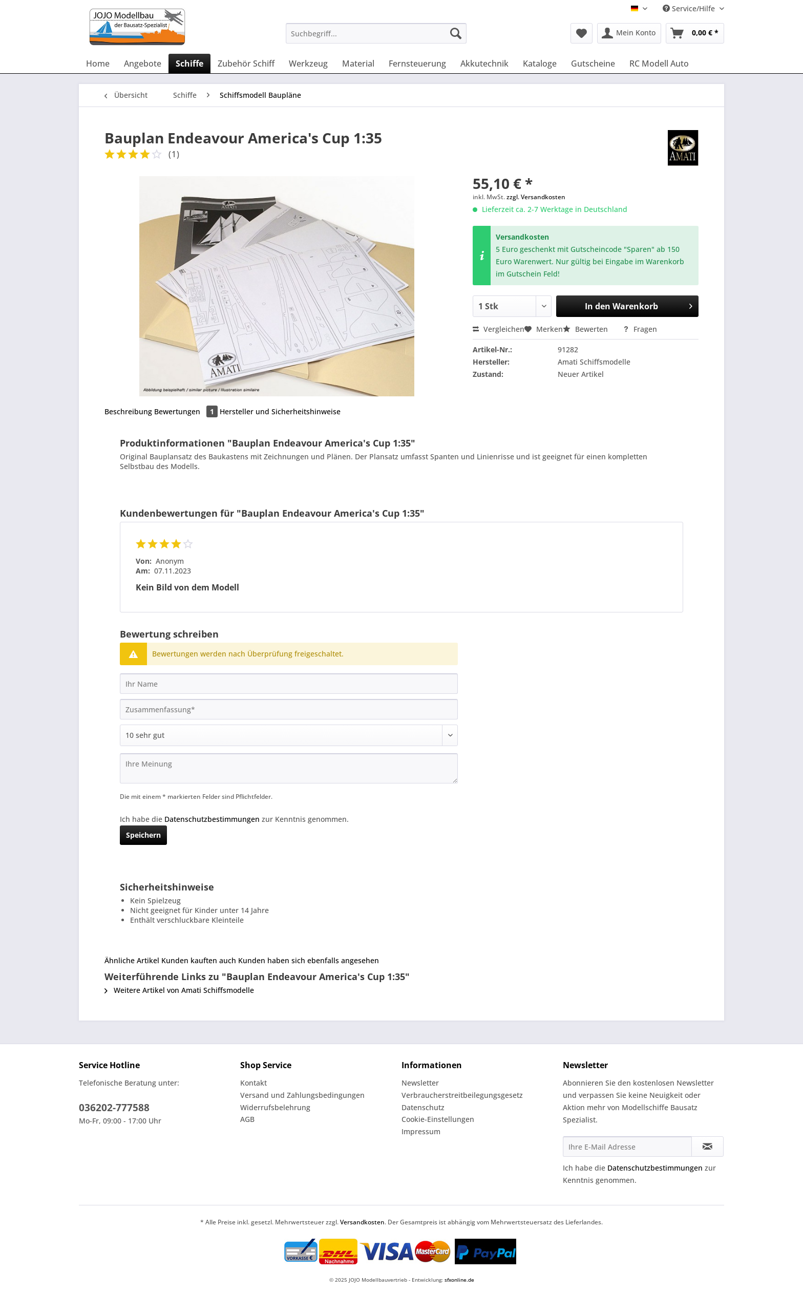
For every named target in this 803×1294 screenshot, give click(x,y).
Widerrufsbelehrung (275, 1107)
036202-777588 (114, 1107)
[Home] (98, 63)
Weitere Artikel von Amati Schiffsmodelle (179, 990)
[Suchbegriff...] (376, 33)
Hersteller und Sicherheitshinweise (280, 411)
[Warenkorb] (695, 33)
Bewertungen (187, 411)
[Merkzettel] (581, 33)
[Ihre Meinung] (289, 768)
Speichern (143, 835)
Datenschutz (423, 1107)
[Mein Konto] (629, 33)
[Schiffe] (189, 63)
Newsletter (420, 1083)
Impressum (421, 1131)
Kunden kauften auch (198, 960)
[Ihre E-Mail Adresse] (627, 1146)
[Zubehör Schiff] (246, 63)
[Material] (358, 63)
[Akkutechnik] (484, 63)
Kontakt (253, 1083)
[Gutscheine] (593, 63)
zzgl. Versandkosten (535, 197)
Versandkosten (362, 1222)
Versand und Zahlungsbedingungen (302, 1095)
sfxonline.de (459, 1279)
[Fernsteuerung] (417, 63)
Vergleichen (498, 329)
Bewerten (586, 329)
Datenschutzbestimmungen (212, 819)
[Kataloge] (540, 63)
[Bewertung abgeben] (289, 735)
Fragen (640, 329)
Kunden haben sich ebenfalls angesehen (308, 960)
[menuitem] (376, 38)
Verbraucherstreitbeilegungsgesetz (462, 1095)
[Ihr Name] (289, 683)
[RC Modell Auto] (659, 63)
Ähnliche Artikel (131, 960)
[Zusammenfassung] (289, 709)
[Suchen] (456, 33)
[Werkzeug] (308, 63)
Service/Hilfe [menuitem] (690, 8)
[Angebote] (142, 63)
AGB (247, 1119)
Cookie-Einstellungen (438, 1119)
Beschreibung (128, 411)
